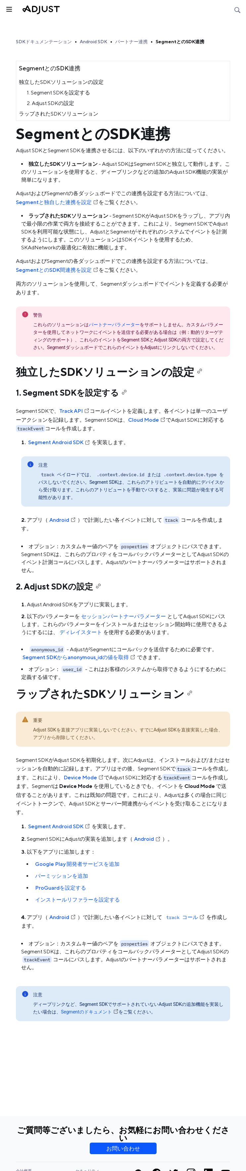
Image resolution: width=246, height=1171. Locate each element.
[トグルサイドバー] (8, 8)
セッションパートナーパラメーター (123, 616)
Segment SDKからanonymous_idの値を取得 (79, 657)
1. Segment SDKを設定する (58, 92)
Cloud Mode (147, 420)
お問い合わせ (123, 1148)
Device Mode (84, 777)
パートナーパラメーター (114, 324)
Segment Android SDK (59, 442)
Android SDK (93, 41)
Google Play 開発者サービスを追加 (77, 864)
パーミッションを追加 (61, 876)
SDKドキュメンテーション (44, 41)
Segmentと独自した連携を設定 (57, 202)
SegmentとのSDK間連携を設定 (57, 270)
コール (185, 917)
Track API (74, 411)
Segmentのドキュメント (90, 1011)
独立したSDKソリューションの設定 (61, 82)
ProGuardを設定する (60, 888)
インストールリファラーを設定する (77, 900)
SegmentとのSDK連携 (180, 41)
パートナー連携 (131, 41)
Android (62, 520)
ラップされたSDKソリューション (58, 114)
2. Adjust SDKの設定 (50, 103)
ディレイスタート (81, 632)
